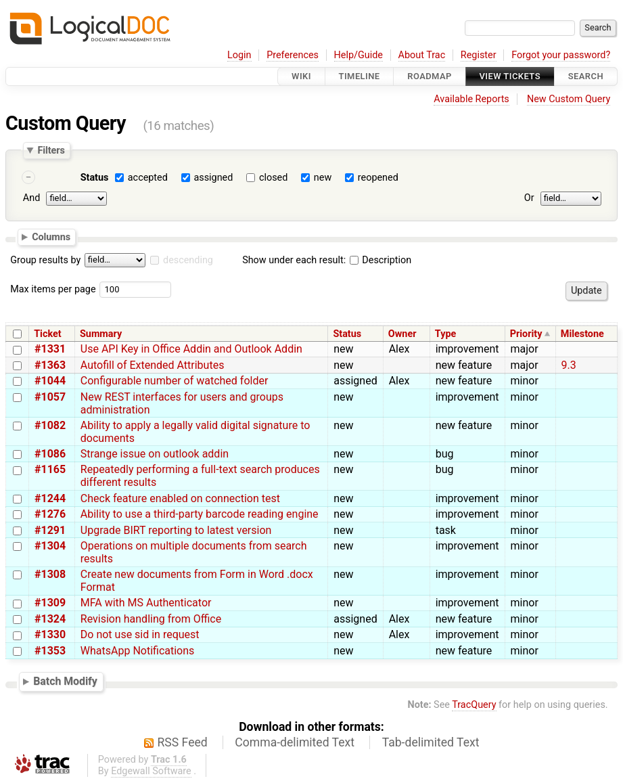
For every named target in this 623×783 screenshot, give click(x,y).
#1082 (50, 425)
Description (380, 260)
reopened (378, 177)
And (31, 198)
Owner (402, 334)
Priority (526, 334)
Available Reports (471, 99)
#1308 (50, 574)
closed (273, 177)
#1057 (50, 396)
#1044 (50, 380)
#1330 (50, 634)
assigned (213, 177)
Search (585, 76)
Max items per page (52, 289)
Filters (50, 150)
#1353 (50, 650)
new (322, 177)
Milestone (582, 334)
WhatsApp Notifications (137, 650)
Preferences (293, 55)
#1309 (50, 602)
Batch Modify (65, 681)
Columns (51, 236)
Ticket (47, 334)
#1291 (50, 530)
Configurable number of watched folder (174, 380)
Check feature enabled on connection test (180, 498)
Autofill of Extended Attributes (152, 365)
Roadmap (429, 76)
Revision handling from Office (150, 618)
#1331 (50, 348)
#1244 (50, 498)
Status (94, 177)
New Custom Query (568, 99)
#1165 (50, 469)
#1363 (50, 365)
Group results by (45, 260)
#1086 (50, 453)
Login (239, 55)
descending (188, 260)
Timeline (359, 76)
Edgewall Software (151, 771)
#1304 (50, 545)
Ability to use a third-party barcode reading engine (199, 514)
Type (445, 334)
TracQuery (474, 705)
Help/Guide (358, 55)
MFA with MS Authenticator (146, 602)
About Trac (422, 55)
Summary (101, 334)
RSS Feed (183, 742)
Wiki (301, 76)
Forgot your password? (560, 55)
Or (529, 198)
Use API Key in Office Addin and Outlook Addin (191, 348)
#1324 (50, 618)
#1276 (50, 514)
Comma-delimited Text (294, 742)
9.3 (568, 365)
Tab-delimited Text (431, 742)
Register (479, 55)
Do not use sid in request (140, 634)
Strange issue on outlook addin (154, 453)
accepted (148, 177)
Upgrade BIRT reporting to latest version (176, 530)
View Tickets (510, 76)
